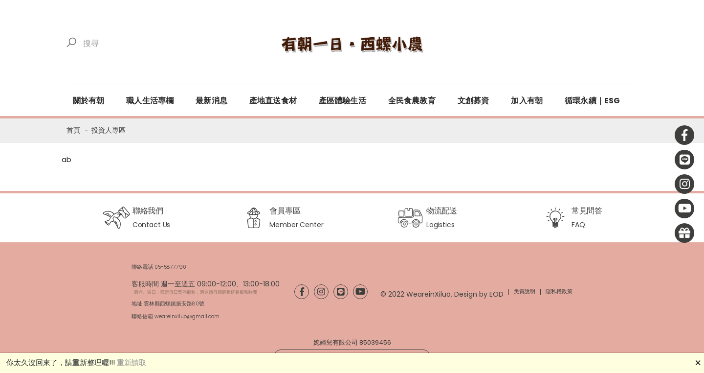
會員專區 (284, 210)
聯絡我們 (147, 210)
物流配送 (441, 210)
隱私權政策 (559, 291)
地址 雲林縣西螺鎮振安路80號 (168, 303)
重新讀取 (131, 362)
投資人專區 (108, 130)
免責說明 (524, 291)
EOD (496, 294)
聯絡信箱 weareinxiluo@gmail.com (176, 316)
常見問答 (587, 210)
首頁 (73, 130)
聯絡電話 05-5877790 (159, 267)
